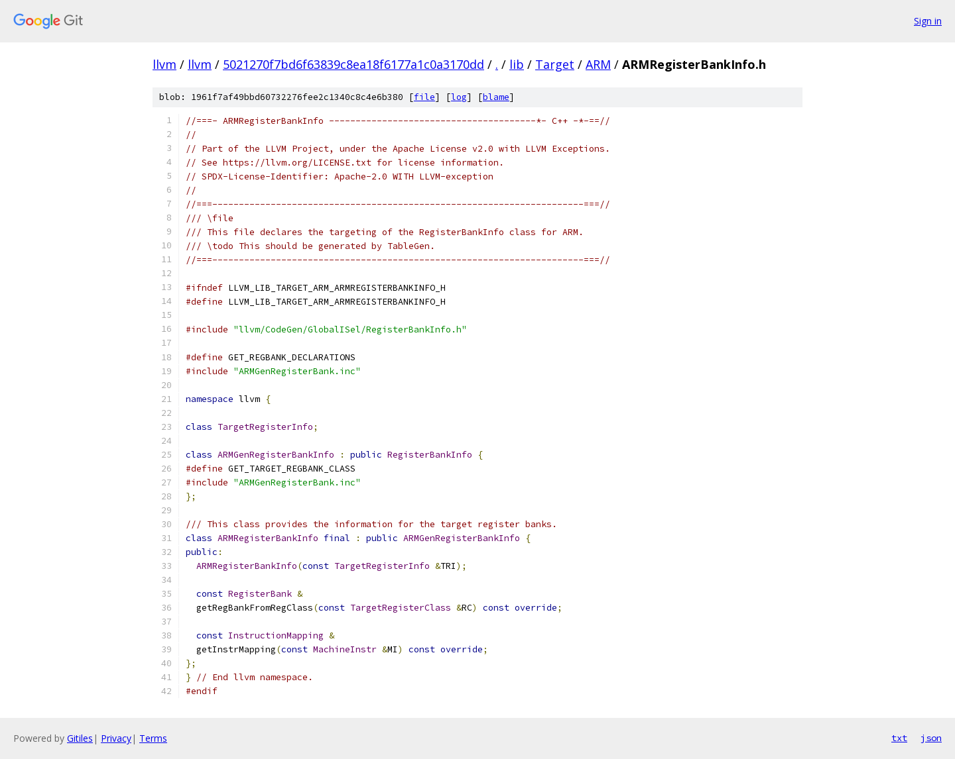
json (931, 738)
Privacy (116, 738)
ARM (598, 64)
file (424, 97)
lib (516, 64)
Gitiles (80, 738)
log (459, 97)
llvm (164, 64)
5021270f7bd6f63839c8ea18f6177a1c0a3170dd (353, 64)
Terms (153, 738)
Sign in (928, 21)
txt (899, 738)
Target (554, 64)
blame (496, 97)
